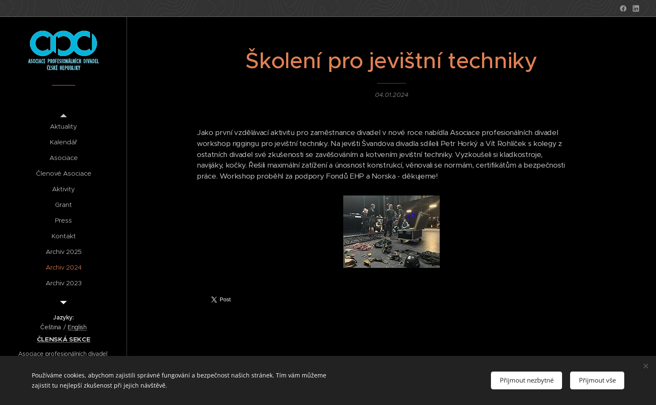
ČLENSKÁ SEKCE (64, 339)
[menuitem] (63, 126)
